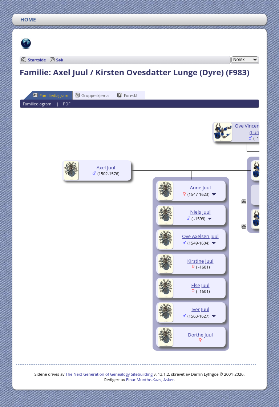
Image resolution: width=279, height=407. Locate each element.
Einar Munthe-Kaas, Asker (150, 379)
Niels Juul (200, 212)
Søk (60, 60)
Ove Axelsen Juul (200, 236)
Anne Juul (200, 187)
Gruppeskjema (92, 95)
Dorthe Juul (200, 334)
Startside (37, 60)
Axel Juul (106, 167)
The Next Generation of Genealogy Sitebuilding (109, 374)
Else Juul (200, 285)
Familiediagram (50, 95)
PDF (66, 103)
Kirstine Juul (200, 261)
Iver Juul (200, 309)
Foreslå (127, 95)
